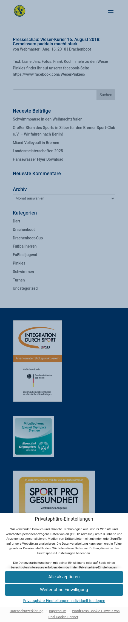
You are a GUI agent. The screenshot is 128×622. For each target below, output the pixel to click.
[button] (64, 590)
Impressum (57, 611)
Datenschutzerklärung (26, 611)
